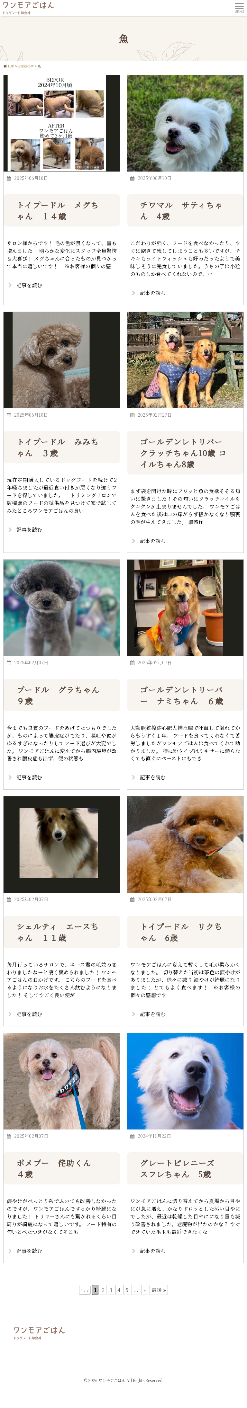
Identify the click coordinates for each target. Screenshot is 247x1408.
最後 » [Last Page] (158, 1291)
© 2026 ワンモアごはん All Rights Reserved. (123, 1382)
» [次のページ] (144, 1291)
